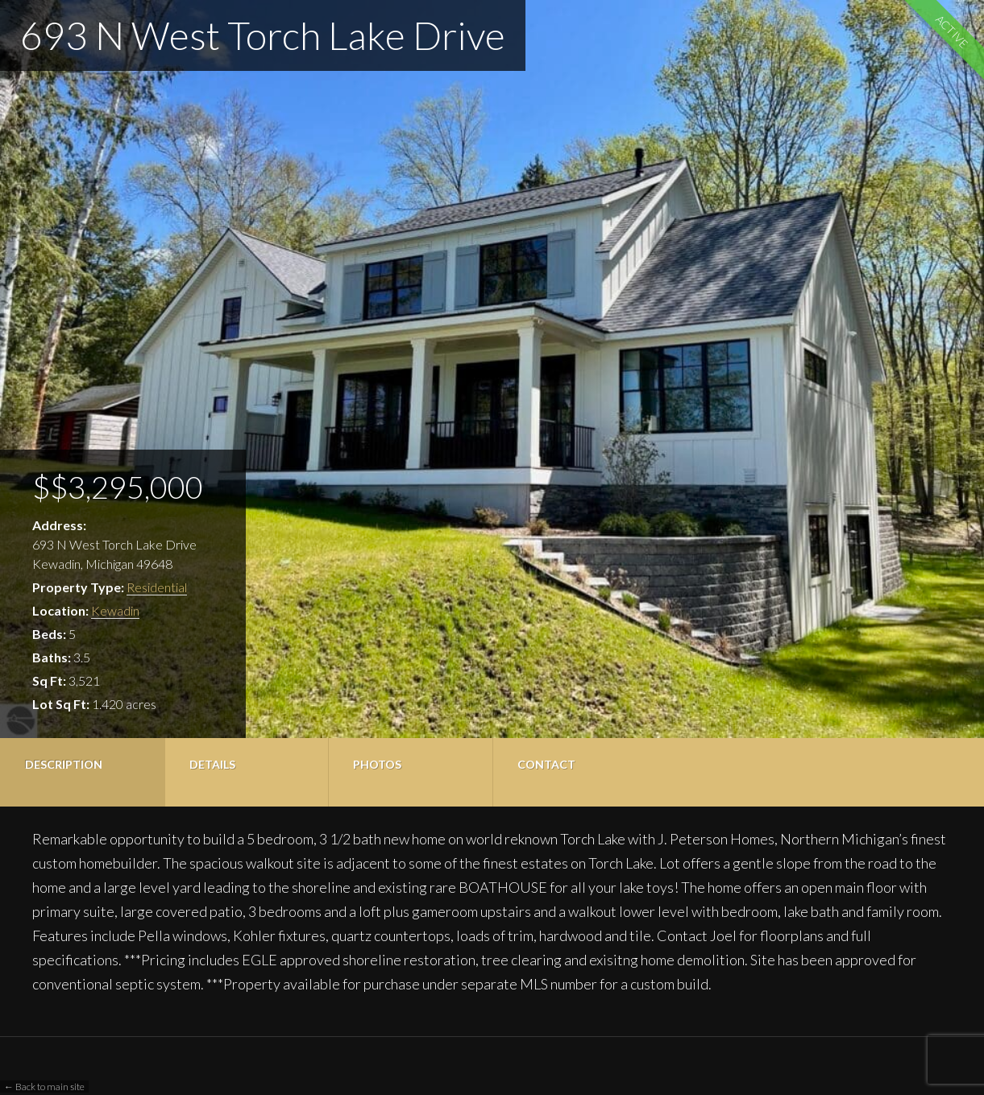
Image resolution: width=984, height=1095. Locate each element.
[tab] (82, 772)
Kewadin (115, 610)
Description (63, 764)
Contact (546, 764)
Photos (377, 764)
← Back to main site (44, 1086)
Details (212, 764)
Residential (157, 587)
